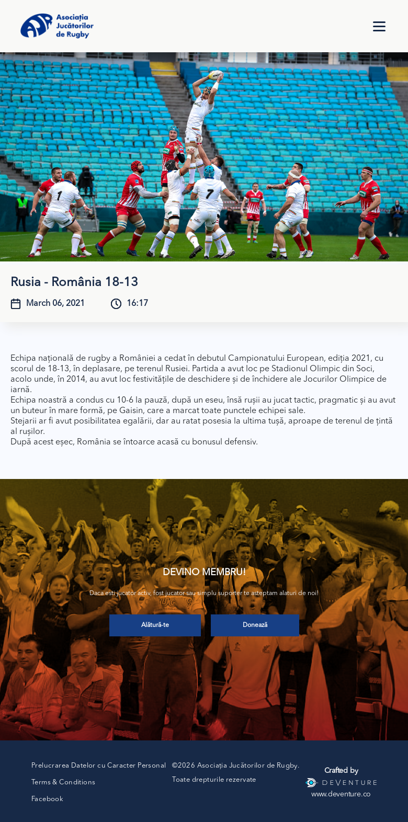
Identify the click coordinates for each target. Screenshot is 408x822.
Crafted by (341, 770)
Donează (255, 625)
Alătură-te (155, 625)
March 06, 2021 (55, 304)
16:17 (137, 304)
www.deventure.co (341, 794)
